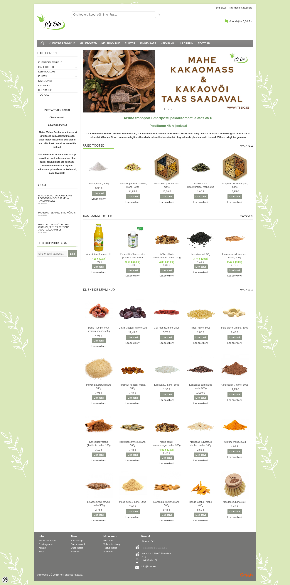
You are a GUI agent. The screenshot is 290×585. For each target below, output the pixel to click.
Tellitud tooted (110, 548)
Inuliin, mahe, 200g (99, 183)
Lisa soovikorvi (99, 199)
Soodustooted (78, 544)
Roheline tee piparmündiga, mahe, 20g (200, 185)
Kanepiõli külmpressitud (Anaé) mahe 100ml (132, 256)
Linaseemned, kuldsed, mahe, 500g (234, 256)
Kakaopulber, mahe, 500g (234, 384)
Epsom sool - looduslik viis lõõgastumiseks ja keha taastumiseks (57, 199)
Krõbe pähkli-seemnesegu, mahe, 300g (167, 256)
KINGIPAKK (167, 43)
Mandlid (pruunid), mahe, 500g (166, 504)
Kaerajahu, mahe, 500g (166, 384)
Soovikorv (108, 551)
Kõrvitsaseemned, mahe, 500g (132, 443)
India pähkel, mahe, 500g (234, 327)
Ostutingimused (46, 544)
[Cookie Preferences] (5, 579)
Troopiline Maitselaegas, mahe (234, 185)
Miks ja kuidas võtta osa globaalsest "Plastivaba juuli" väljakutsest (57, 228)
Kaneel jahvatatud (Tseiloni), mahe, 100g (99, 443)
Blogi (41, 551)
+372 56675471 (149, 560)
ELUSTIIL (130, 43)
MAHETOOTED (88, 43)
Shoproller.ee (246, 575)
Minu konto (108, 540)
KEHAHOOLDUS (111, 43)
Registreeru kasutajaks (240, 7)
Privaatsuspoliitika (47, 540)
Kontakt (42, 548)
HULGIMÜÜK (186, 43)
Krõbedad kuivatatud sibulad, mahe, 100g (201, 443)
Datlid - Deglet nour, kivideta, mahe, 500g (99, 329)
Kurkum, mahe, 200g (234, 441)
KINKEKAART (148, 43)
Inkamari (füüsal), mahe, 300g (133, 386)
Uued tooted (77, 548)
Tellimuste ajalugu (112, 544)
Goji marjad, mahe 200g (167, 327)
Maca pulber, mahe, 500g (132, 502)
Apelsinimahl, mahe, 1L (98, 254)
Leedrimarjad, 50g (200, 254)
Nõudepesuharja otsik (234, 502)
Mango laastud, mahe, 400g (201, 504)
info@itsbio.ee (148, 566)
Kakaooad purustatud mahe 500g (200, 386)
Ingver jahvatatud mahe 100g (98, 386)
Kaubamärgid (77, 540)
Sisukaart (75, 551)
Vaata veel (246, 146)
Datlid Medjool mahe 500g (133, 327)
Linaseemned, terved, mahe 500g (98, 504)
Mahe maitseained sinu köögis (57, 213)
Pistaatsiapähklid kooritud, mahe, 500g (133, 185)
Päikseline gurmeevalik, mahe (166, 185)
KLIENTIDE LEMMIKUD (62, 43)
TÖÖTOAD (204, 43)
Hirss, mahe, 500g (200, 327)
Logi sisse (221, 7)
